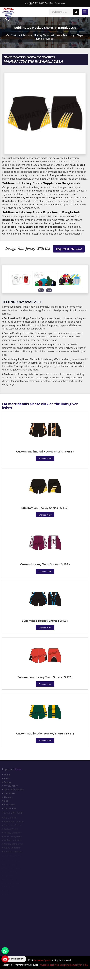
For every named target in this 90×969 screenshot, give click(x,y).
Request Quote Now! (69, 249)
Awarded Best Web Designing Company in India (64, 964)
